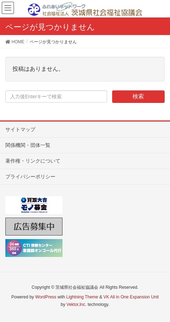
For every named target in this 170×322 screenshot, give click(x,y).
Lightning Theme (82, 296)
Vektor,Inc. (76, 304)
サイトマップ (20, 129)
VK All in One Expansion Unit (131, 296)
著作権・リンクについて (32, 161)
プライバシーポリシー (30, 176)
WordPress (45, 296)
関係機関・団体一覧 (27, 145)
